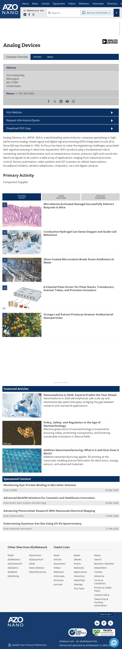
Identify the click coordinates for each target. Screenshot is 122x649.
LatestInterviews (61, 196)
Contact (98, 571)
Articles (58, 559)
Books (77, 555)
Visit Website (14, 112)
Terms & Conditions (100, 582)
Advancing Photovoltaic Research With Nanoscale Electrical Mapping (49, 511)
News (57, 555)
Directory (58, 580)
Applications (80, 571)
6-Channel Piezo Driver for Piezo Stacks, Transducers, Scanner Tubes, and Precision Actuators (79, 288)
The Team (79, 588)
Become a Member (104, 563)
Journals (58, 584)
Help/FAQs (79, 580)
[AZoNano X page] (33, 14)
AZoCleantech (15, 563)
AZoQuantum (36, 559)
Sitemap (78, 584)
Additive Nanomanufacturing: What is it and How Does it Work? (81, 451)
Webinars (59, 571)
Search (98, 559)
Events (77, 563)
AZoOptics (13, 567)
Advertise (99, 576)
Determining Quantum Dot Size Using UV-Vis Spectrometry (42, 523)
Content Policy (101, 594)
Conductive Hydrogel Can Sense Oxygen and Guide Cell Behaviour (80, 233)
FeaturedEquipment (100, 196)
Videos (57, 567)
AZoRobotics (14, 559)
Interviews (59, 576)
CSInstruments (16, 515)
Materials (79, 567)
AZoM (11, 555)
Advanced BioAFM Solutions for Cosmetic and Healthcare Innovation (49, 498)
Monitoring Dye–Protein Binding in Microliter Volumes (39, 485)
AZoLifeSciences (37, 571)
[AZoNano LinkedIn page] (25, 14)
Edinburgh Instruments (20, 528)
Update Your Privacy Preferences (27, 644)
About (97, 555)
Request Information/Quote (23, 120)
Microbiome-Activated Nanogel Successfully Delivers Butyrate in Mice (79, 205)
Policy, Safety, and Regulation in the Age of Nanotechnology (72, 424)
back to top (106, 614)
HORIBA (13, 490)
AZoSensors (35, 555)
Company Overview (17, 56)
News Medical (36, 567)
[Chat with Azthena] (114, 642)
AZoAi (32, 563)
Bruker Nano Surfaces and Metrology (27, 502)
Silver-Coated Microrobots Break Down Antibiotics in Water (79, 260)
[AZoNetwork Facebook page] (29, 14)
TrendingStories (21, 196)
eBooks (77, 559)
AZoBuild (12, 571)
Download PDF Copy (18, 128)
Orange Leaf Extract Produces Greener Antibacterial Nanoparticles (78, 316)
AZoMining (13, 576)
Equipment (59, 563)
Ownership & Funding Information (101, 602)
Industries (79, 576)
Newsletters (100, 567)
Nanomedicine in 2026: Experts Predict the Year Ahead (80, 395)
